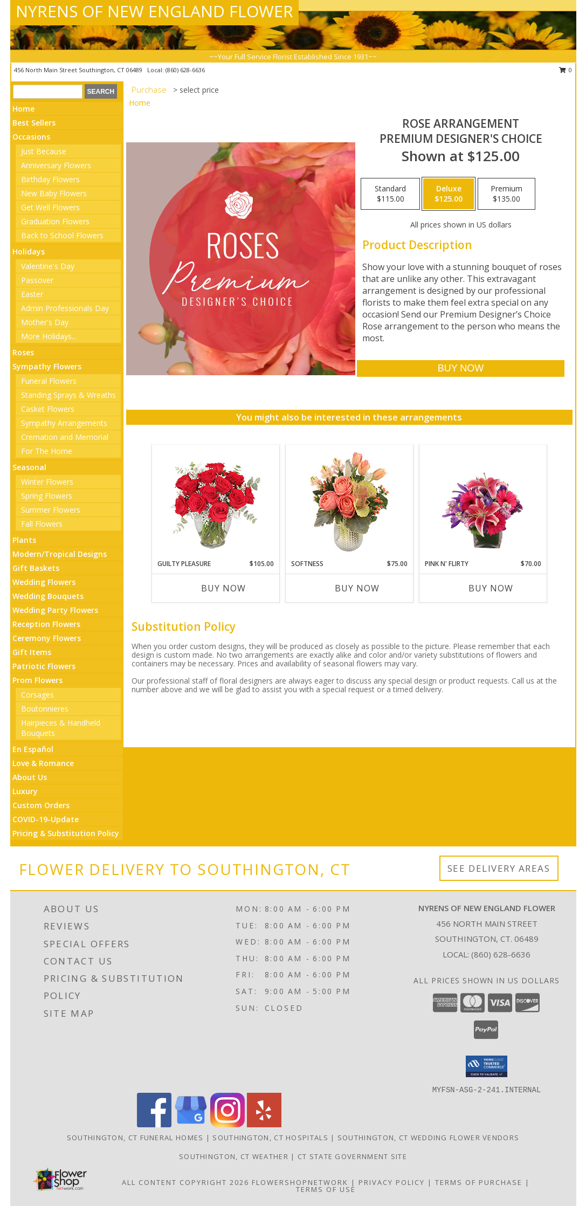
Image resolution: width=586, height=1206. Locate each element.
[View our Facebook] (154, 1124)
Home (23, 109)
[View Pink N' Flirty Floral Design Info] (483, 501)
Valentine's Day (47, 266)
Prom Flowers (37, 680)
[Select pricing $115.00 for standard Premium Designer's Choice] (390, 194)
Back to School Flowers (62, 235)
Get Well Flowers (50, 207)
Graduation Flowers (55, 221)
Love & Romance (43, 763)
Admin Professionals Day (65, 308)
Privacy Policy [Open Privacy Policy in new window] (392, 1182)
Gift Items (31, 652)
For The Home (46, 451)
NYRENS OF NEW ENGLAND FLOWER (154, 11)
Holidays (28, 251)
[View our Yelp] (264, 1124)
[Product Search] (47, 92)
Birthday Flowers (50, 179)
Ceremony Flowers (46, 638)
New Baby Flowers (54, 193)
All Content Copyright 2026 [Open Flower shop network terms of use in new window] (185, 1182)
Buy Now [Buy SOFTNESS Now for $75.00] (357, 588)
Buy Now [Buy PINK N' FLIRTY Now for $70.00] (490, 588)
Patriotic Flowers (43, 666)
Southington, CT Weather (233, 1156)
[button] (486, 1066)
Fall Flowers (42, 524)
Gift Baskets (35, 568)
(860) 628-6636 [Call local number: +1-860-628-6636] (185, 70)
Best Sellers (34, 123)
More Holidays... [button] (49, 336)
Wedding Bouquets (48, 596)
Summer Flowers (50, 510)
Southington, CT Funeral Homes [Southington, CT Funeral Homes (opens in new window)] (135, 1137)
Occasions (31, 137)
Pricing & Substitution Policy (65, 833)
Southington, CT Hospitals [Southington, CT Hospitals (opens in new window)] (270, 1137)
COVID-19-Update (45, 819)
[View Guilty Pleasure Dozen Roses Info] (215, 501)
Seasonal (29, 467)
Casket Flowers (47, 409)
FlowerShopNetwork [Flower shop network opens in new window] (300, 1182)
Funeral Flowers (49, 381)
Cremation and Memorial (64, 437)
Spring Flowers (46, 496)
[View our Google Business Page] (191, 1124)
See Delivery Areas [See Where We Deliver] (498, 868)
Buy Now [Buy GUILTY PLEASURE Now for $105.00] (223, 588)
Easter (32, 294)
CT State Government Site (352, 1156)
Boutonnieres (44, 709)
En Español (32, 749)
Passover (37, 280)
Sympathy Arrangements (64, 423)
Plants (24, 540)
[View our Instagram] (227, 1124)
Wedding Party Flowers (55, 610)
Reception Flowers (46, 624)
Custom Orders (41, 805)
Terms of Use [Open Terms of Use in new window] (326, 1189)
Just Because (43, 151)
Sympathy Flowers (46, 366)
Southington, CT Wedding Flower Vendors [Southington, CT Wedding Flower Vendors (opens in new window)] (428, 1137)
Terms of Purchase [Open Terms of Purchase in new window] (478, 1182)
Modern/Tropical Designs (59, 554)
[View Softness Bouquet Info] (349, 502)
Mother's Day (44, 322)
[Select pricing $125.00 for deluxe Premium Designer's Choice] (448, 194)
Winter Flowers (47, 482)
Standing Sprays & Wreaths (68, 395)
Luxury (25, 791)
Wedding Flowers (43, 582)
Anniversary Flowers (56, 165)
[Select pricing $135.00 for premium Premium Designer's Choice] (506, 194)
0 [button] (566, 70)
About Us (29, 777)
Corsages (37, 695)
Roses (23, 352)
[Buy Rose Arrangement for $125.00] (460, 368)
